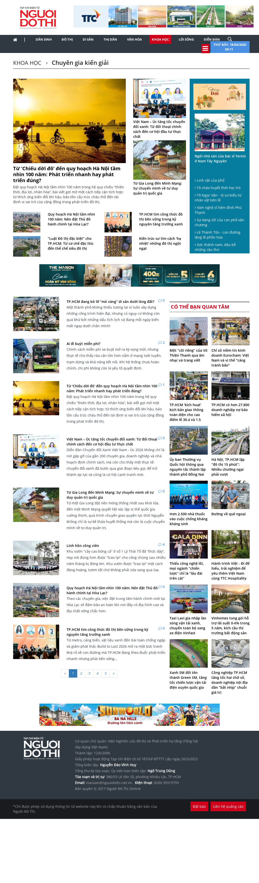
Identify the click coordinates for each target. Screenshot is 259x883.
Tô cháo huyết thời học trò (217, 187)
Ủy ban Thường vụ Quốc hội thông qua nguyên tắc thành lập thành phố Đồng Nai (188, 467)
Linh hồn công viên (83, 545)
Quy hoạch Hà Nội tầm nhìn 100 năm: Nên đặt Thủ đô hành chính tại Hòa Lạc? (71, 219)
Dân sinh (44, 39)
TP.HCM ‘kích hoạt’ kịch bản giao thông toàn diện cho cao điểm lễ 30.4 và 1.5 (186, 412)
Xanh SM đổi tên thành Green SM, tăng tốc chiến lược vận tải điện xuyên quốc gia (188, 680)
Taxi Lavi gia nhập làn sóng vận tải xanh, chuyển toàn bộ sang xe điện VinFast (188, 625)
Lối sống (186, 39)
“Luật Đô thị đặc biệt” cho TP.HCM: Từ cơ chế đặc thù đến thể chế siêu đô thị (70, 243)
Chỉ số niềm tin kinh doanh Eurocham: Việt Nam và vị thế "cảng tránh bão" (230, 358)
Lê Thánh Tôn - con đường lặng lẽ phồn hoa (217, 235)
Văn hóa (134, 39)
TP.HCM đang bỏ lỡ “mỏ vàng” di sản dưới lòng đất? (110, 301)
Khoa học (160, 39)
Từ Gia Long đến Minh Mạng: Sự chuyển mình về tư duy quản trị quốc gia (157, 188)
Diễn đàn (212, 39)
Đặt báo (199, 806)
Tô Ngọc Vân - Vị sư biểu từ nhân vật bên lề (218, 197)
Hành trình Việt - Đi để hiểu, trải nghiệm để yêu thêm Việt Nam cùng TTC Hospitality (230, 571)
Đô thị (67, 39)
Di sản (88, 39)
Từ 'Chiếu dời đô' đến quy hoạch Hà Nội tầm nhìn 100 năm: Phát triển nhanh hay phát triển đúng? (67, 174)
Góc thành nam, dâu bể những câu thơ (215, 247)
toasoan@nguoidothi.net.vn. (109, 782)
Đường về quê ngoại (228, 514)
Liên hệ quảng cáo (228, 806)
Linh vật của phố (209, 180)
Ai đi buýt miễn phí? (83, 343)
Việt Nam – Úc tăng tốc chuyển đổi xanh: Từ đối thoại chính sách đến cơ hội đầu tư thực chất (159, 129)
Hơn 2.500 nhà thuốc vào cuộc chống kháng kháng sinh (188, 519)
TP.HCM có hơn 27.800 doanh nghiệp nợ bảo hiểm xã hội (230, 409)
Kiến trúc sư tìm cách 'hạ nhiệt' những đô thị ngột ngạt (160, 243)
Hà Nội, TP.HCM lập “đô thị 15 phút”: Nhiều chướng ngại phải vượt (228, 467)
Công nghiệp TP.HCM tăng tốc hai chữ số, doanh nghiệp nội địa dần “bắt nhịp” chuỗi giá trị (229, 682)
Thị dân (110, 39)
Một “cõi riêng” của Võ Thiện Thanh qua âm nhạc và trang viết (188, 355)
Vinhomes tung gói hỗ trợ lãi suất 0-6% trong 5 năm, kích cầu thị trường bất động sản (230, 625)
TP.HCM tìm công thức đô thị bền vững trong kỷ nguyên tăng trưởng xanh (161, 219)
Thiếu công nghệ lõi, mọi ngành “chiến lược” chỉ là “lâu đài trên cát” (187, 571)
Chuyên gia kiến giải (79, 62)
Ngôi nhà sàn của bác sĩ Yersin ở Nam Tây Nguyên (220, 158)
